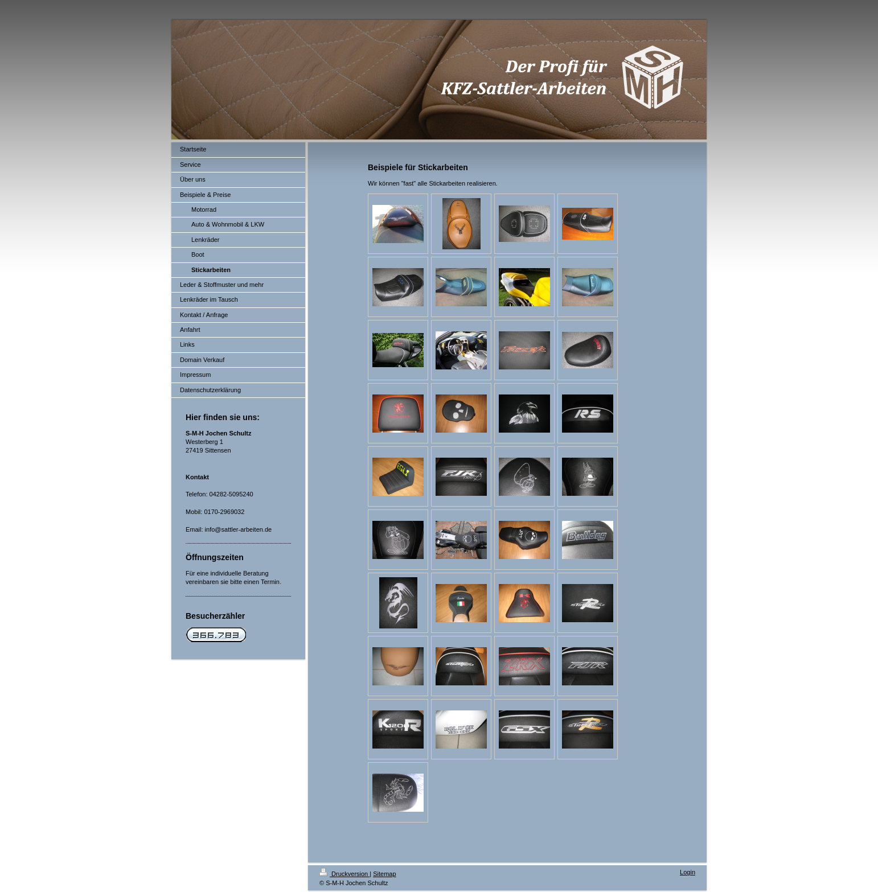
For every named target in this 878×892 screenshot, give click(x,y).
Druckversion (344, 873)
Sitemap (384, 873)
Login (687, 872)
